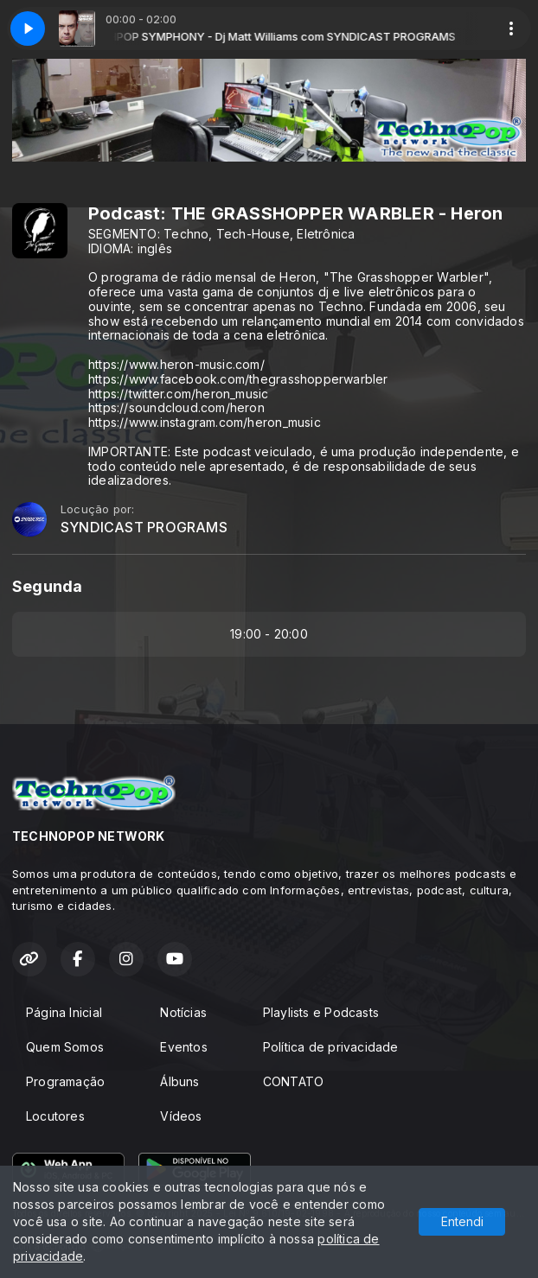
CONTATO (293, 1081)
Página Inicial (64, 1012)
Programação (65, 1081)
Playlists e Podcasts (321, 1012)
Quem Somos (65, 1047)
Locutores (55, 1116)
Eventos (183, 1047)
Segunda (47, 586)
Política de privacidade (331, 1047)
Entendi (462, 1221)
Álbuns (179, 1081)
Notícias (183, 1012)
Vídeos (181, 1116)
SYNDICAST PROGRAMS (144, 527)
